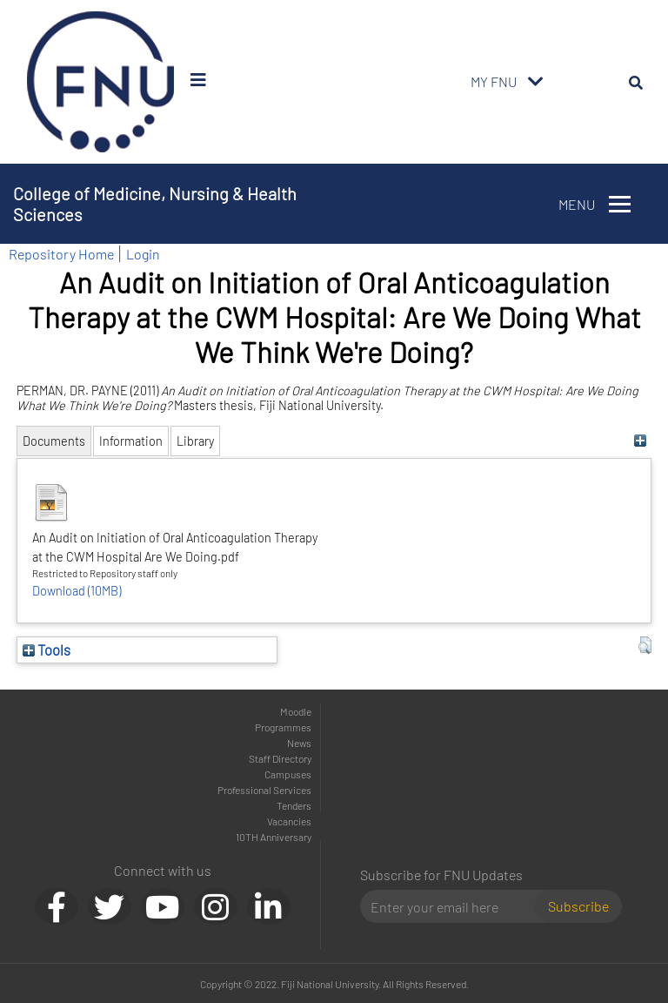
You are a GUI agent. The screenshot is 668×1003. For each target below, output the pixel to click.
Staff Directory (280, 758)
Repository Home (61, 254)
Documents (54, 441)
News (299, 743)
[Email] (454, 906)
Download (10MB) (76, 590)
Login (143, 254)
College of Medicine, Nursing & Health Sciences (155, 204)
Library (195, 441)
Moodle (295, 711)
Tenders (294, 805)
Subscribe (578, 906)
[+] (640, 441)
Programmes (283, 727)
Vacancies (289, 821)
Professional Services (264, 790)
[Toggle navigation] (536, 82)
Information (131, 441)
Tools (46, 649)
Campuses (287, 774)
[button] (644, 645)
